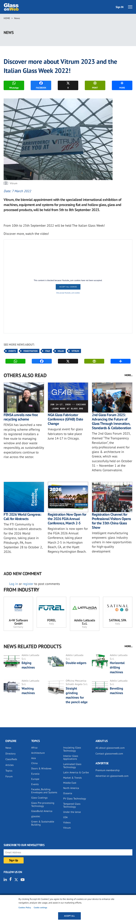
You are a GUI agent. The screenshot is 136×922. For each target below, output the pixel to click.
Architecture (38, 752)
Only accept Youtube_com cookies (68, 293)
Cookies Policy (25, 907)
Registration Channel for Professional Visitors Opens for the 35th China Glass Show (111, 521)
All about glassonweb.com (110, 747)
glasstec (35, 816)
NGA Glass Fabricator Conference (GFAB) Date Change (65, 419)
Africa (34, 747)
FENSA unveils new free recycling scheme (21, 417)
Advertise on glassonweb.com (112, 775)
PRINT (95, 85)
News (17, 18)
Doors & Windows (41, 768)
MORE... (129, 375)
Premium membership (108, 770)
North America (71, 788)
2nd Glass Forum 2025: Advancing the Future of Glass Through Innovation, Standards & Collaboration (111, 421)
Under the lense (72, 812)
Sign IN (119, 7)
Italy (47, 351)
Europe (35, 779)
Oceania (67, 793)
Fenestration (30, 351)
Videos (67, 822)
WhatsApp (14, 85)
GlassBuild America (41, 811)
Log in (13, 584)
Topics (8, 770)
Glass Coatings (39, 797)
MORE (122, 85)
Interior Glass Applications (70, 757)
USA (65, 817)
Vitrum (75, 351)
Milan (61, 351)
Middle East (69, 782)
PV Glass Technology (74, 798)
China (34, 763)
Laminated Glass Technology (72, 765)
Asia (33, 758)
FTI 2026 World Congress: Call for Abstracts (22, 516)
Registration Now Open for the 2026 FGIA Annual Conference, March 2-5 (67, 518)
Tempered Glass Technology (71, 805)
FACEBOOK (41, 85)
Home (7, 18)
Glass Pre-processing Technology (42, 804)
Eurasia (35, 773)
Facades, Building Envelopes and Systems (44, 791)
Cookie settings (40, 907)
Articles (9, 765)
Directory (10, 753)
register (28, 584)
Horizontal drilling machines (117, 667)
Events (12, 351)
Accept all (69, 916)
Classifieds (11, 759)
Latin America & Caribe (76, 772)
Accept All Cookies (68, 287)
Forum (9, 776)
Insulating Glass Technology (72, 749)
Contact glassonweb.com (109, 753)
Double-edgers (76, 663)
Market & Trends (72, 777)
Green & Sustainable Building (42, 823)
